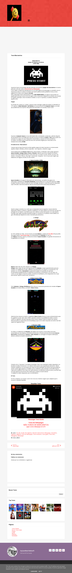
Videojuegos (21, 435)
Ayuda (13, 533)
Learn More (34, 571)
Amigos (13, 531)
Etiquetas (14, 534)
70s (17, 433)
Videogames (14, 435)
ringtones (18, 434)
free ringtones (28, 433)
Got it (40, 571)
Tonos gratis (45, 434)
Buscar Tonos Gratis (17, 530)
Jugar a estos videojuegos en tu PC (36, 426)
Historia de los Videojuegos (32, 89)
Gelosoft (34, 433)
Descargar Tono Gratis (36, 419)
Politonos (13, 434)
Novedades (14, 535)
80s (19, 433)
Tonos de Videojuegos (36, 423)
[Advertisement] (36, 37)
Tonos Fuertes (15, 528)
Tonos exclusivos (37, 434)
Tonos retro (52, 434)
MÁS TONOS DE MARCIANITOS (36, 425)
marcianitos (54, 433)
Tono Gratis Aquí (24, 235)
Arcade (22, 433)
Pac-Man (50, 234)
